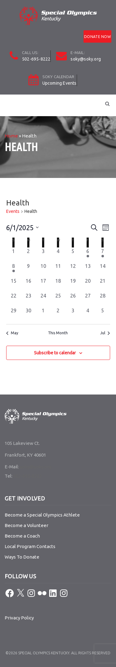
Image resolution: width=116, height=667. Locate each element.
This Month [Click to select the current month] (58, 333)
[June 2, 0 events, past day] (28, 254)
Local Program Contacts (30, 546)
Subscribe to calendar (55, 352)
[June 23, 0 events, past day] (28, 299)
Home (11, 135)
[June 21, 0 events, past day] (102, 284)
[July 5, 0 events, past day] (102, 314)
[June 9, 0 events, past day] (28, 269)
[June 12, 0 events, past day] (73, 269)
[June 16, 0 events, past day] (28, 284)
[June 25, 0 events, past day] (58, 299)
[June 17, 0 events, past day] (43, 284)
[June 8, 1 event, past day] (13, 269)
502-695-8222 (36, 59)
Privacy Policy (19, 617)
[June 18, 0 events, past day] (58, 284)
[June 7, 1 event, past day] (102, 254)
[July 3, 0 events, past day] (73, 314)
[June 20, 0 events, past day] (87, 284)
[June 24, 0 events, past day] (43, 299)
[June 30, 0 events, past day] (28, 314)
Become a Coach (22, 535)
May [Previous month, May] (12, 333)
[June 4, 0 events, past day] (58, 254)
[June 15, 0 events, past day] (13, 284)
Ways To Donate (22, 556)
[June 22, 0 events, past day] (13, 299)
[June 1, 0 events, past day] (13, 254)
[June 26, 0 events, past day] (73, 299)
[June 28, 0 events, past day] (102, 299)
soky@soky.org (86, 59)
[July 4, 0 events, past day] (87, 314)
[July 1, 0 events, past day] (43, 314)
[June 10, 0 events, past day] (43, 269)
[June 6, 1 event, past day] (87, 254)
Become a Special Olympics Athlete (42, 514)
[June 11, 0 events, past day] (58, 269)
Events (12, 211)
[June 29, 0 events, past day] (13, 314)
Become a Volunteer (26, 525)
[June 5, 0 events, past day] (73, 254)
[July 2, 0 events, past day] (58, 314)
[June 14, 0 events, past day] (102, 269)
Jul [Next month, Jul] (105, 333)
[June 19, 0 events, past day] (73, 284)
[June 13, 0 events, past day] (87, 269)
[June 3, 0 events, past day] (43, 254)
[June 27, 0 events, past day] (87, 299)
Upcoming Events (59, 83)
